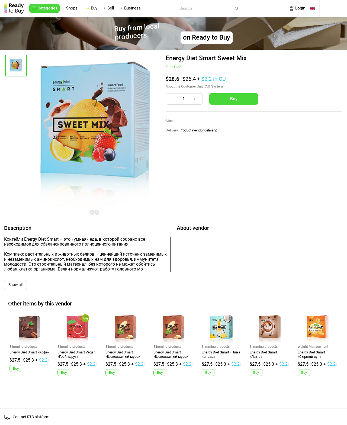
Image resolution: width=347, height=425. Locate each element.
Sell (110, 8)
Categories (47, 8)
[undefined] (91, 212)
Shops (72, 8)
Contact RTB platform (31, 417)
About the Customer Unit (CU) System (194, 86)
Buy (94, 8)
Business (132, 8)
